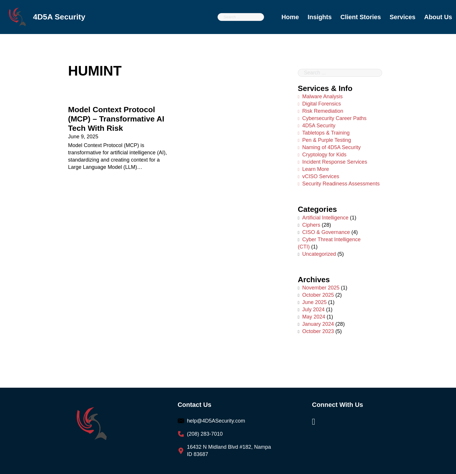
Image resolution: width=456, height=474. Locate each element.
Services (403, 17)
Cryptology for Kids (322, 155)
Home (290, 17)
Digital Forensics (319, 104)
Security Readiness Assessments (339, 184)
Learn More (313, 169)
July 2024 (313, 310)
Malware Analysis (320, 96)
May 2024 (313, 317)
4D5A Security (316, 126)
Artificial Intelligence (325, 218)
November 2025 (320, 288)
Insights (320, 17)
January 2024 (318, 324)
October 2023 (318, 332)
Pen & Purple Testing (324, 140)
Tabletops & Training (324, 133)
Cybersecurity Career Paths (332, 118)
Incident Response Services (332, 162)
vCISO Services (318, 177)
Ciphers (311, 225)
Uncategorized (319, 254)
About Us (438, 17)
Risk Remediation (320, 111)
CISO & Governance (326, 232)
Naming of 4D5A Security (329, 148)
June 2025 (314, 302)
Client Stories (360, 17)
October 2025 (318, 295)
